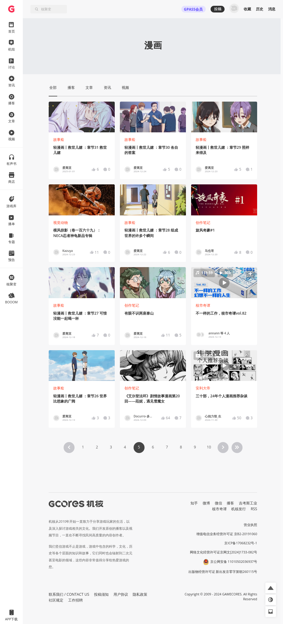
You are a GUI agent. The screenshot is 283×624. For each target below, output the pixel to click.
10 (209, 447)
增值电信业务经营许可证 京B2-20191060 (226, 534)
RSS (254, 508)
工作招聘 (75, 600)
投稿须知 (101, 594)
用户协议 (121, 594)
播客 (230, 503)
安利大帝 (203, 388)
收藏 (247, 9)
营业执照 (250, 525)
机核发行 (238, 508)
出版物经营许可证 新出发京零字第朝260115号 (222, 572)
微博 (206, 503)
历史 (259, 9)
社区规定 (56, 600)
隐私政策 (140, 594)
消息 (271, 9)
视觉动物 (60, 222)
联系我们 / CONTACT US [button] (69, 594)
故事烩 (58, 139)
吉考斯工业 (248, 503)
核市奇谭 (203, 305)
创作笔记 (203, 222)
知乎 (194, 503)
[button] (224, 282)
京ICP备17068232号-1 (240, 543)
